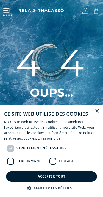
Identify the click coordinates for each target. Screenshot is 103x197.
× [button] (97, 111)
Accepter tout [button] (51, 176)
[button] (51, 188)
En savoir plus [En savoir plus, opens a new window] (49, 138)
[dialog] (51, 151)
